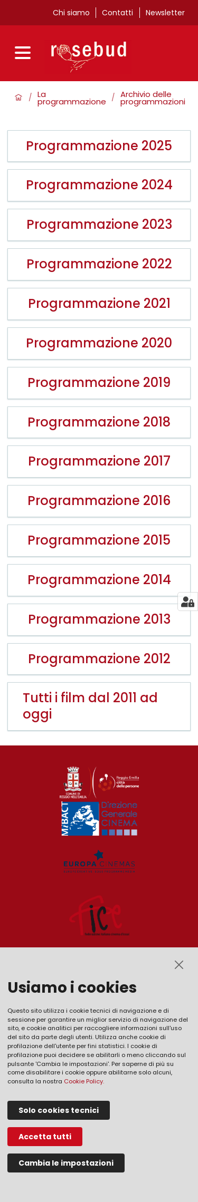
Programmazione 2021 (99, 304)
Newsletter (165, 12)
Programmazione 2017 (99, 461)
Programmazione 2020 (99, 343)
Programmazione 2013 (99, 620)
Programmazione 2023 (99, 225)
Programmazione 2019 (99, 383)
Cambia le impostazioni (66, 1163)
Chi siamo (71, 12)
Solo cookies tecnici (58, 1110)
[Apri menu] (25, 54)
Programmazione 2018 (99, 422)
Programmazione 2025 (99, 146)
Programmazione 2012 (99, 659)
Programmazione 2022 (99, 264)
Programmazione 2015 (99, 540)
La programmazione (71, 98)
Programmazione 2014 (99, 580)
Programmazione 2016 (99, 501)
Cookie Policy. (84, 1081)
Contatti (117, 12)
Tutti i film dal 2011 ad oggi (90, 706)
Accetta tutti (44, 1136)
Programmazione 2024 (99, 185)
